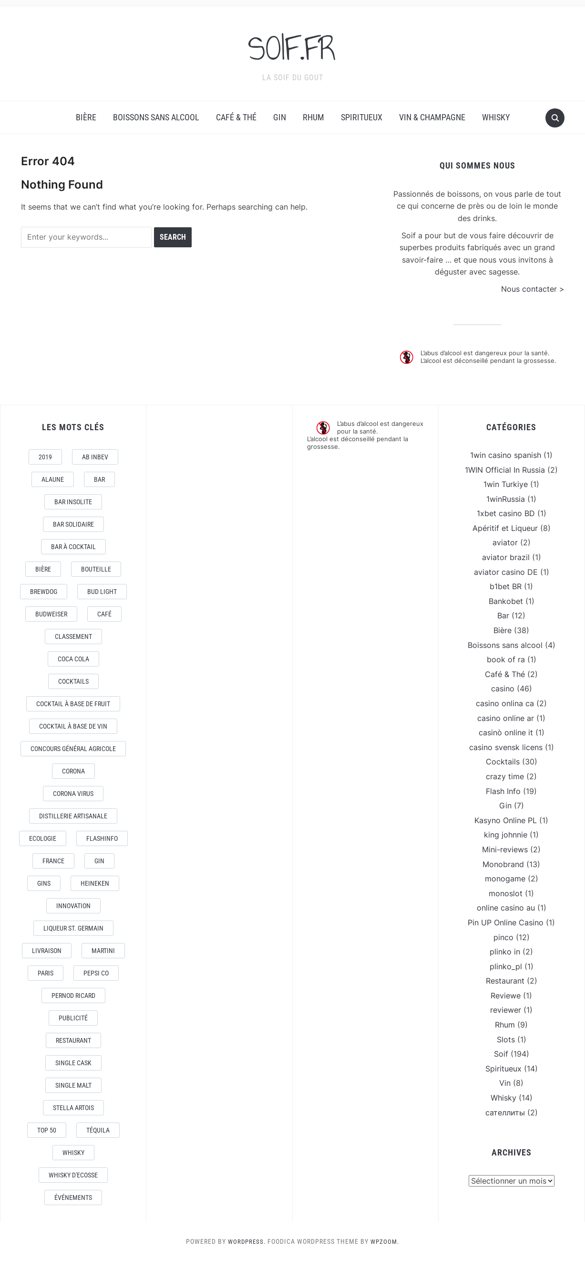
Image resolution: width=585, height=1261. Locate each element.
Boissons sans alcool (156, 117)
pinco (503, 937)
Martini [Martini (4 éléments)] (103, 950)
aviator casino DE (506, 572)
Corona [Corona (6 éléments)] (73, 771)
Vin (505, 1083)
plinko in (505, 951)
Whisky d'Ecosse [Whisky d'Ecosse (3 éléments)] (73, 1175)
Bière (86, 117)
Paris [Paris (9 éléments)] (45, 973)
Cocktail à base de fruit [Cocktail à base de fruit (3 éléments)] (73, 704)
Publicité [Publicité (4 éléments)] (73, 1018)
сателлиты (505, 1112)
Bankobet (506, 601)
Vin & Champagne (432, 117)
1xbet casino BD (506, 513)
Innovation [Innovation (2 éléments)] (73, 906)
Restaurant (505, 980)
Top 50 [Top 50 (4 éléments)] (46, 1130)
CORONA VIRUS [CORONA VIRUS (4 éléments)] (73, 793)
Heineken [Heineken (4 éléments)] (95, 883)
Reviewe (506, 995)
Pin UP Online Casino (506, 922)
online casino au (506, 907)
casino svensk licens (506, 747)
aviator (505, 542)
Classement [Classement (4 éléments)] (73, 636)
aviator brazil (506, 557)
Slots (506, 1039)
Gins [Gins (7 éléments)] (44, 883)
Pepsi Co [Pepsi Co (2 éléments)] (96, 973)
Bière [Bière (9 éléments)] (43, 569)
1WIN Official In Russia (505, 470)
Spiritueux (361, 117)
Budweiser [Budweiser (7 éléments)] (51, 614)
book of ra (506, 659)
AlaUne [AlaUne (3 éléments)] (52, 479)
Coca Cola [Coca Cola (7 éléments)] (73, 659)
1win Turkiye (505, 484)
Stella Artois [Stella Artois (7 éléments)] (73, 1108)
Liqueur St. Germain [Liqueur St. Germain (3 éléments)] (73, 928)
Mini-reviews (505, 849)
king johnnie (505, 834)
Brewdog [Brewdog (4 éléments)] (43, 591)
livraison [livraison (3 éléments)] (47, 950)
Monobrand (503, 864)
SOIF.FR (293, 47)
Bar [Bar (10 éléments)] (99, 479)
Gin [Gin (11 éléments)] (99, 861)
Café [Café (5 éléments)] (104, 614)
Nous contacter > (532, 289)
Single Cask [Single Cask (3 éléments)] (73, 1063)
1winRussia (505, 499)
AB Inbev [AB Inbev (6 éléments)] (95, 457)
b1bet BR (506, 586)
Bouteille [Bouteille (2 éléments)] (96, 569)
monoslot (506, 893)
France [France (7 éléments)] (53, 861)
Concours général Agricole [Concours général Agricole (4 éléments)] (73, 748)
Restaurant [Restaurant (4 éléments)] (73, 1040)
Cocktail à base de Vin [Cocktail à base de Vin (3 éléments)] (73, 726)
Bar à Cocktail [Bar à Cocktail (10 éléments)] (73, 547)
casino (502, 688)
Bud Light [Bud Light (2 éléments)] (102, 591)
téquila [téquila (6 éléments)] (98, 1130)
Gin (279, 117)
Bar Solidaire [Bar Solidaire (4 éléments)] (73, 524)
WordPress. (246, 1241)
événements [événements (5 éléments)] (73, 1197)
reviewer (505, 1010)
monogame (505, 878)
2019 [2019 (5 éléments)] (45, 457)
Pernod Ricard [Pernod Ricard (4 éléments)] (73, 995)
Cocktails (503, 761)
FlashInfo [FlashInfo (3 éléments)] (102, 838)
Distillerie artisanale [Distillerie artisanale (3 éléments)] (73, 816)
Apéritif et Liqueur (505, 528)
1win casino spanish (505, 455)
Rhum (313, 117)
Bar (503, 615)
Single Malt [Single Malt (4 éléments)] (73, 1085)
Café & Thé (236, 117)
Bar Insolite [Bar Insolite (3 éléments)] (73, 502)
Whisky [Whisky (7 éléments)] (73, 1152)
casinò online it (506, 732)
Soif (501, 1054)
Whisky (496, 117)
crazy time (505, 776)
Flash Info (503, 791)
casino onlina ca (505, 703)
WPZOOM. (386, 1241)
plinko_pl (506, 966)
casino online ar (505, 718)
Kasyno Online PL (505, 820)
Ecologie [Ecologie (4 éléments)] (42, 838)
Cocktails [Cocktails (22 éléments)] (73, 681)
